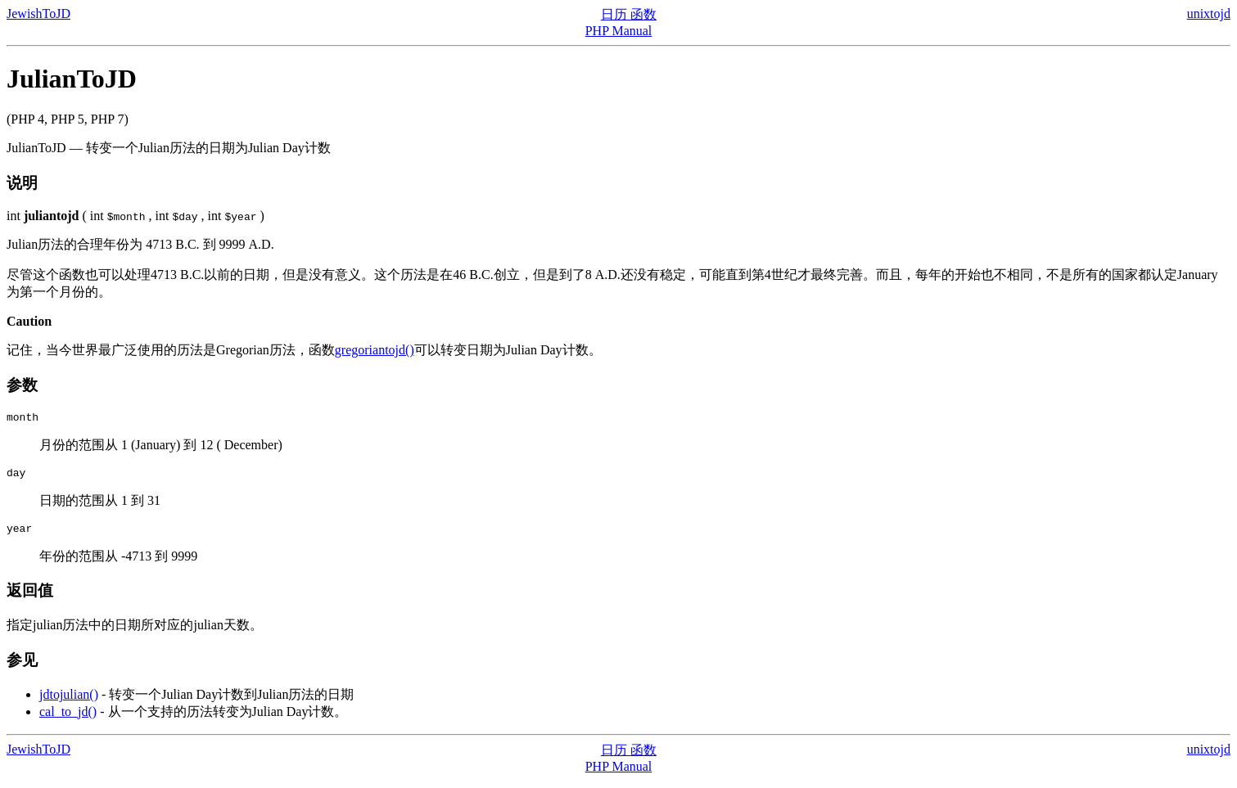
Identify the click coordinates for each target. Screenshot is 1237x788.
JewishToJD (38, 13)
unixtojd (1208, 13)
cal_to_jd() (68, 719)
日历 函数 (629, 14)
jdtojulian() (68, 702)
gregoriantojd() (374, 350)
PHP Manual (618, 31)
